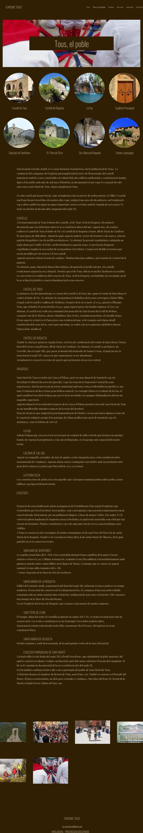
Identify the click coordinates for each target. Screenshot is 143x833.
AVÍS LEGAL (57, 831)
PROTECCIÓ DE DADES (77, 831)
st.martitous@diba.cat (72, 826)
